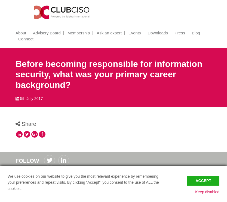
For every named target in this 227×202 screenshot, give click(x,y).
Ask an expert (109, 33)
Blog (196, 33)
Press (180, 33)
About (21, 33)
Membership (79, 33)
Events (134, 33)
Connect (25, 39)
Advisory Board (47, 33)
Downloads (158, 33)
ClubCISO (63, 12)
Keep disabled (207, 192)
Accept (203, 181)
